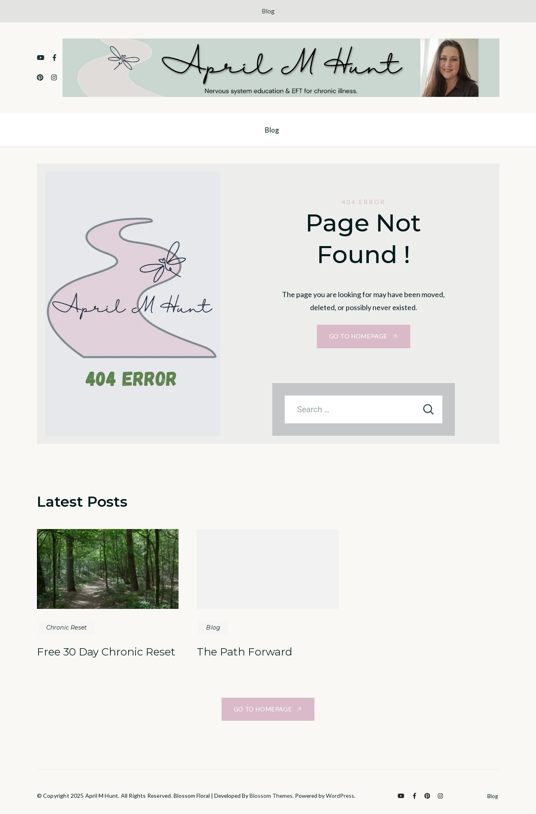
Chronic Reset (66, 627)
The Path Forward (244, 651)
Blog (268, 11)
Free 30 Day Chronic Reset (106, 651)
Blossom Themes (271, 795)
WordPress (340, 795)
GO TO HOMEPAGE (358, 336)
